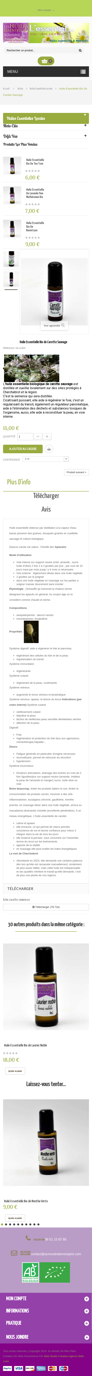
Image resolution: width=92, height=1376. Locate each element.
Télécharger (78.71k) (46, 907)
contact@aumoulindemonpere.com (56, 1254)
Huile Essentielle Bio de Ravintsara (35, 227)
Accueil (6, 88)
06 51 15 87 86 (56, 1239)
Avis (46, 509)
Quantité (9, 436)
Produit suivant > (76, 472)
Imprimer (49, 449)
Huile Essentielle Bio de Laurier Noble (25, 1045)
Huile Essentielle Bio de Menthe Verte (26, 1201)
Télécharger (46, 496)
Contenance (12, 459)
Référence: (9, 348)
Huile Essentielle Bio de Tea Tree (35, 161)
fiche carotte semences (16, 899)
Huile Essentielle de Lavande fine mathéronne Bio (35, 193)
